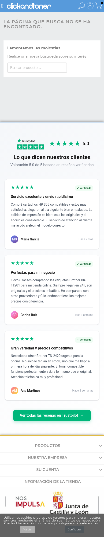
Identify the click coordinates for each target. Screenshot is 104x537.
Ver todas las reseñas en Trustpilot (52, 415)
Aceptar (27, 529)
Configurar (75, 529)
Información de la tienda (52, 481)
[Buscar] (37, 68)
